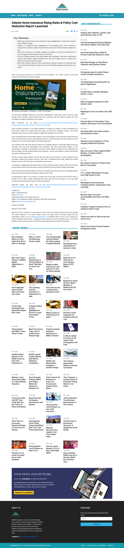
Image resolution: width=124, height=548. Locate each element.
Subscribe (96, 524)
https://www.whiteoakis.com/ (27, 201)
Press (31, 15)
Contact (110, 545)
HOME (13, 15)
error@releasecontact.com (37, 217)
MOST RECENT (22, 15)
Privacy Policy (92, 545)
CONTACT (38, 15)
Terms (83, 545)
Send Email (19, 195)
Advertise (102, 545)
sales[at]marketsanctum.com (29, 537)
